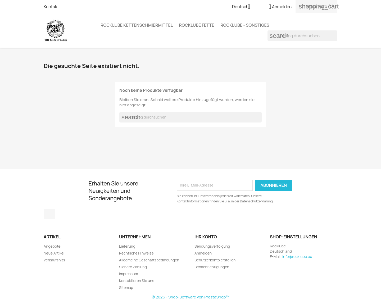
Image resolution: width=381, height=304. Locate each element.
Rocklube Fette (196, 25)
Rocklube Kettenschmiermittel (137, 25)
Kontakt (51, 7)
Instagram (49, 214)
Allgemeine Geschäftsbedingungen (149, 259)
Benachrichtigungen (211, 266)
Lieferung (127, 246)
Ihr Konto (205, 237)
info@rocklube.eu (297, 256)
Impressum (128, 273)
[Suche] (302, 35)
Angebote (52, 246)
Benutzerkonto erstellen (214, 259)
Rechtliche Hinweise (136, 253)
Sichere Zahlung (133, 266)
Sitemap (126, 287)
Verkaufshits (54, 259)
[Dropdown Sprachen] (243, 7)
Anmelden (203, 253)
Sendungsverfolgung (212, 246)
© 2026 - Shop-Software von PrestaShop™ (190, 297)
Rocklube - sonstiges (244, 25)
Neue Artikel (54, 253)
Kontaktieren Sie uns (136, 280)
